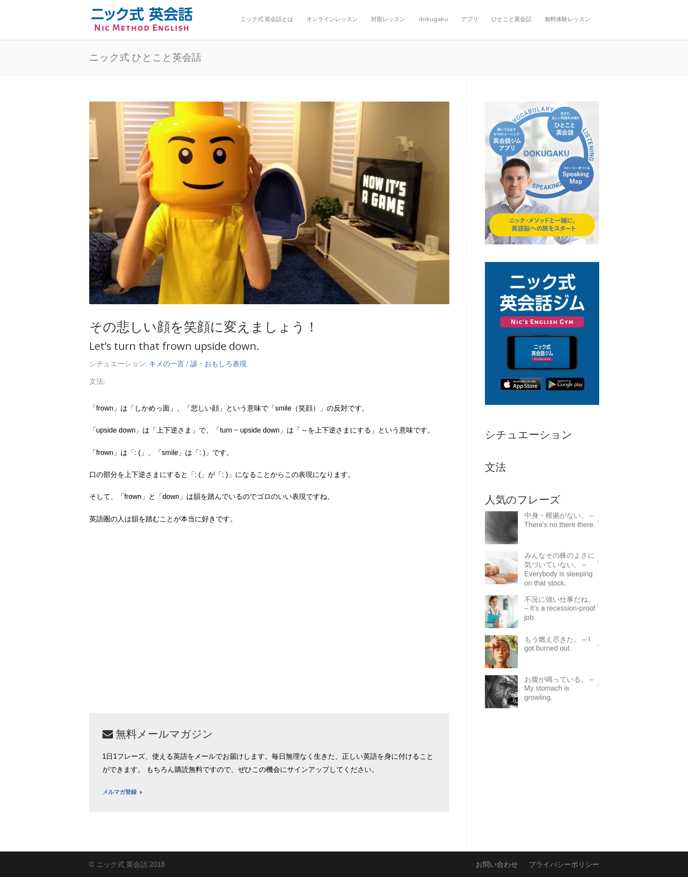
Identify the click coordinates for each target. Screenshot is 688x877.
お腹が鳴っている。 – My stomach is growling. (558, 689)
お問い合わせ (497, 864)
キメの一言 (166, 364)
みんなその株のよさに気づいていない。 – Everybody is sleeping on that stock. (559, 569)
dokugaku (433, 18)
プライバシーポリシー (564, 864)
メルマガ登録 (122, 792)
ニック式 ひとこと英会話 (145, 56)
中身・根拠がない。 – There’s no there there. (560, 520)
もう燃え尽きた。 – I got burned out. (557, 644)
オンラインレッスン (332, 18)
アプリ (469, 18)
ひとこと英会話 (511, 18)
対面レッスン (388, 18)
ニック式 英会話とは (266, 18)
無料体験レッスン (567, 18)
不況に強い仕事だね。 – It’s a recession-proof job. (560, 609)
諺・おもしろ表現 (218, 364)
